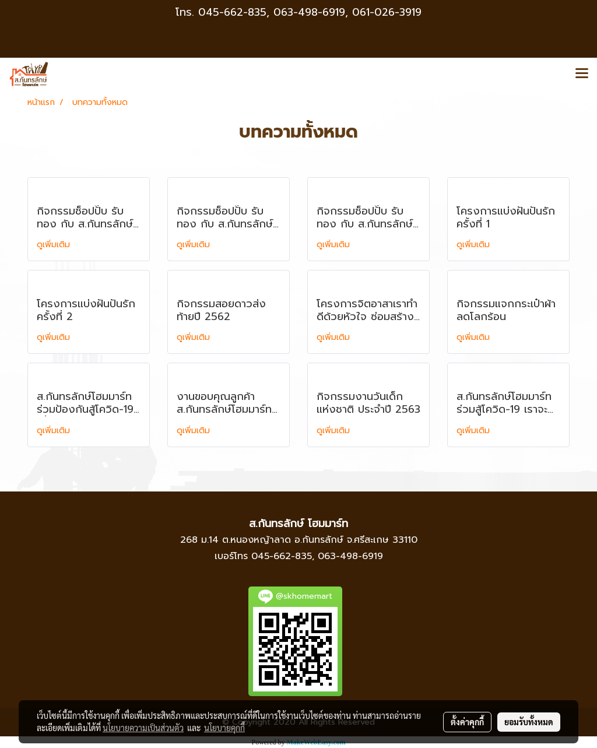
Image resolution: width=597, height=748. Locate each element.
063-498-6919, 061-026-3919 (347, 12)
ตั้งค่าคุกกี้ (467, 722)
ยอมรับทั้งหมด (528, 722)
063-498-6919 (350, 556)
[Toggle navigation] (582, 74)
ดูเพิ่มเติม (55, 244)
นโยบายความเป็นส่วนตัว (143, 727)
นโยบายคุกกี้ (224, 727)
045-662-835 (232, 12)
